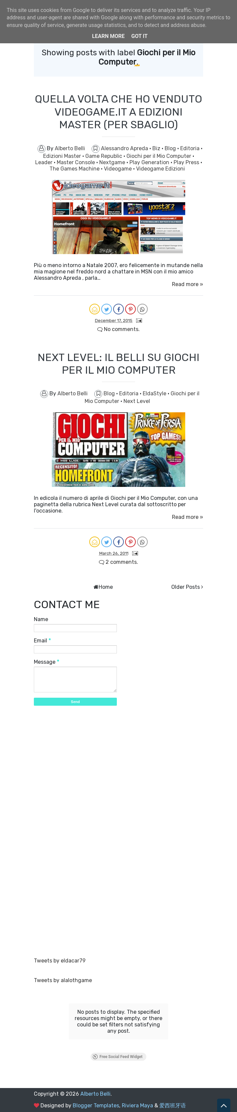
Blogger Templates (96, 1105)
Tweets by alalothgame (63, 980)
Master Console (76, 162)
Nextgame (112, 162)
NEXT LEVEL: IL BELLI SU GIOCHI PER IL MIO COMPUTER (118, 363)
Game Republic (104, 156)
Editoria (190, 148)
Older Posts (185, 587)
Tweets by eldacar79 (60, 960)
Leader (44, 162)
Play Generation (150, 162)
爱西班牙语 (172, 1105)
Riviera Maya (137, 1105)
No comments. (118, 329)
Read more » (187, 284)
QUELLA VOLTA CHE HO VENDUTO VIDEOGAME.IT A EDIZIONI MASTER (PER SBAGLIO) (118, 112)
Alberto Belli (95, 1094)
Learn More (108, 36)
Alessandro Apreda (125, 148)
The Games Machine (75, 169)
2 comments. (118, 562)
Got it (139, 36)
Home (106, 587)
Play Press (187, 162)
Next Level (136, 401)
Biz (157, 148)
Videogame (118, 169)
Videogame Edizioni (160, 169)
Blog (171, 148)
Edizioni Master (62, 156)
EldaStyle (155, 393)
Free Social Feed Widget (117, 1056)
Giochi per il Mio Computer (159, 156)
